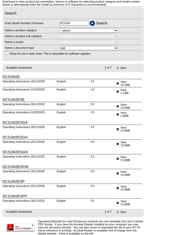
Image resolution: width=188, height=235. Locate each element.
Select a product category (21, 30)
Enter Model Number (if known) (24, 23)
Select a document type (19, 47)
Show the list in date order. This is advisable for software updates (50, 53)
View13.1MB (125, 83)
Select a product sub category (23, 36)
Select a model (14, 41)
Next (123, 67)
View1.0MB (124, 114)
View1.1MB (124, 91)
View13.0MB (125, 106)
